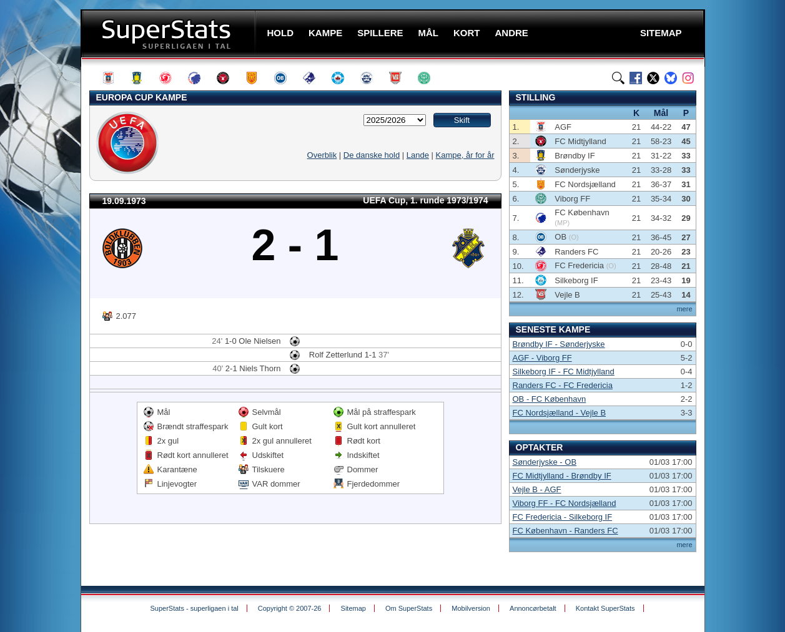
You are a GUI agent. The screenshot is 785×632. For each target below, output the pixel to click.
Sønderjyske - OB (545, 462)
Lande (418, 155)
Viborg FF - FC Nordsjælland (564, 503)
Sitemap (353, 608)
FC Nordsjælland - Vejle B (559, 412)
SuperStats (169, 33)
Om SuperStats (408, 608)
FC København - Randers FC (565, 530)
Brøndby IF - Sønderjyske (559, 344)
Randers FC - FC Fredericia (563, 385)
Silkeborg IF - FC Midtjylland (564, 371)
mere (684, 309)
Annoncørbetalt (533, 608)
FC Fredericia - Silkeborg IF (563, 517)
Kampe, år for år (465, 155)
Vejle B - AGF (537, 489)
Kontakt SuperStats (605, 608)
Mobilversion (471, 608)
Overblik (322, 155)
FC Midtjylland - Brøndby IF (562, 475)
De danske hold (371, 155)
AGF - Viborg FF (542, 357)
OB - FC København (549, 399)
